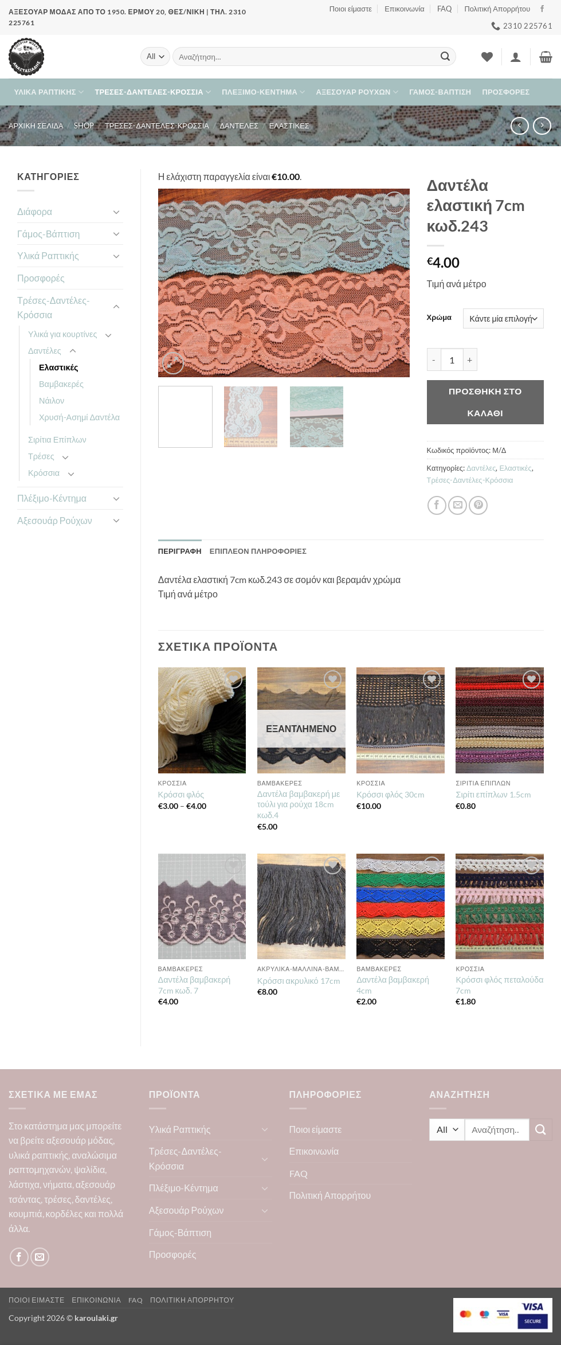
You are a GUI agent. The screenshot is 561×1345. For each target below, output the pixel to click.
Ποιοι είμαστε (350, 8)
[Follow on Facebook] (542, 9)
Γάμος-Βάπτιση (440, 91)
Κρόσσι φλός (181, 794)
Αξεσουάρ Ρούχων (357, 92)
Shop (84, 125)
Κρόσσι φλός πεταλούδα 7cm (499, 985)
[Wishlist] (487, 56)
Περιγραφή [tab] (180, 551)
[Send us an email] (39, 1257)
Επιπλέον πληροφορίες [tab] (258, 551)
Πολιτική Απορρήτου (497, 8)
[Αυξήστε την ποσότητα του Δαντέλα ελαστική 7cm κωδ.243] (470, 359)
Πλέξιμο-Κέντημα (263, 92)
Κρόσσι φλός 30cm (390, 794)
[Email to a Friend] (457, 505)
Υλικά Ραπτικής (49, 92)
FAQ (444, 8)
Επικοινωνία (404, 8)
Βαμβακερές (61, 384)
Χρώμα (439, 318)
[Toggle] (116, 211)
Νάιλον (51, 400)
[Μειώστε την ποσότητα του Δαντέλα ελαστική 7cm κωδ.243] (434, 359)
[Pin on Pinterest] (478, 505)
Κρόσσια (44, 473)
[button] (515, 56)
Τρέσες (41, 456)
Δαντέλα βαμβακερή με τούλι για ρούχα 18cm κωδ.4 (298, 804)
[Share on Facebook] (436, 505)
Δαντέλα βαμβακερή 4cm (392, 985)
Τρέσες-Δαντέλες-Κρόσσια (153, 92)
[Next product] (519, 126)
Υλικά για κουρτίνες (62, 334)
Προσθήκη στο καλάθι (485, 401)
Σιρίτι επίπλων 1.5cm (493, 794)
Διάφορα (34, 211)
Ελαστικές (289, 125)
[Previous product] (542, 126)
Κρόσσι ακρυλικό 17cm (298, 981)
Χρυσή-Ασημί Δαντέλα (79, 417)
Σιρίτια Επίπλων (57, 439)
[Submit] (445, 57)
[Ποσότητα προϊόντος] (452, 359)
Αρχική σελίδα (36, 125)
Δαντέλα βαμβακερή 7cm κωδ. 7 (194, 985)
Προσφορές (506, 91)
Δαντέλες (238, 125)
